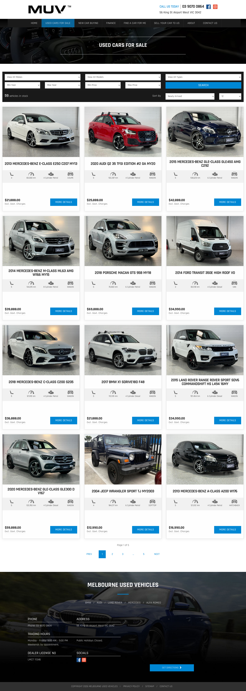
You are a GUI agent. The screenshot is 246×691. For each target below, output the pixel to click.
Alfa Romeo (153, 602)
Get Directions (172, 667)
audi (99, 602)
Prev (89, 554)
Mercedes (134, 602)
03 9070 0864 (193, 7)
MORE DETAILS (63, 202)
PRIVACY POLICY (131, 686)
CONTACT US (210, 23)
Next (157, 554)
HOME (34, 23)
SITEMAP (149, 686)
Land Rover (115, 602)
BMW (88, 602)
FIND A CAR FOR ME (135, 23)
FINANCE (111, 23)
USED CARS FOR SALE (57, 23)
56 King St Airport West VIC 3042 (180, 12)
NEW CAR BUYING (88, 23)
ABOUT (191, 23)
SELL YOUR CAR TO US (166, 23)
